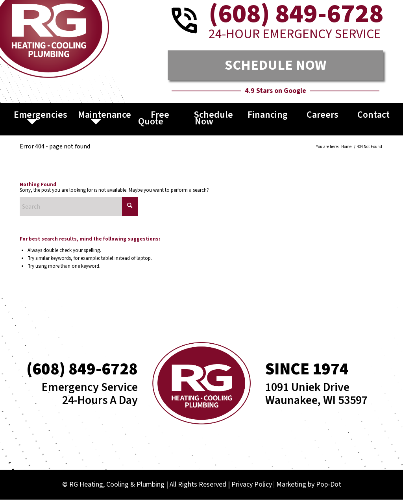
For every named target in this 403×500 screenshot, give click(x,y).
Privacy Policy (251, 484)
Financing (268, 115)
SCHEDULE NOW (275, 65)
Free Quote (154, 118)
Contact (373, 115)
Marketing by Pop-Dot (308, 484)
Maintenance (104, 115)
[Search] (79, 206)
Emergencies (40, 115)
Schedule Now (213, 118)
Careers (322, 115)
